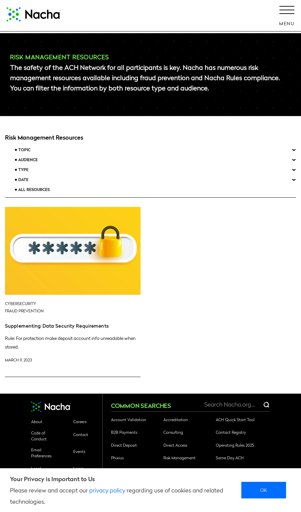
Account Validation (128, 419)
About (36, 421)
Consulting (173, 432)
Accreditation (175, 419)
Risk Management (179, 457)
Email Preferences (41, 452)
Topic (24, 149)
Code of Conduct (39, 435)
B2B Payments (124, 432)
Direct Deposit (124, 445)
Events (79, 451)
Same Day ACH (230, 457)
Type (23, 169)
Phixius (117, 457)
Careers (80, 421)
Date (23, 179)
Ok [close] (263, 490)
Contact (80, 434)
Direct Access (175, 445)
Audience (28, 159)
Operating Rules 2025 (235, 445)
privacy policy (107, 490)
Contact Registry (231, 432)
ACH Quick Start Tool (235, 419)
